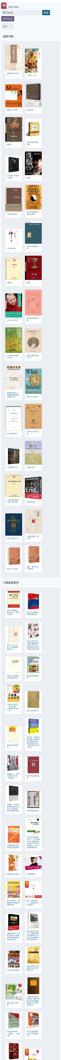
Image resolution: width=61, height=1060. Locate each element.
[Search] (21, 12)
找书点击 (8, 18)
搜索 (46, 12)
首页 (5, 26)
